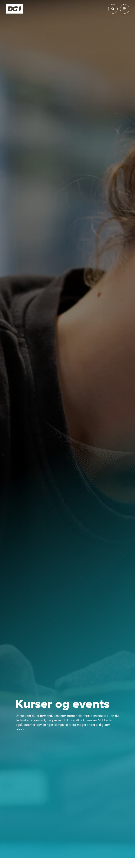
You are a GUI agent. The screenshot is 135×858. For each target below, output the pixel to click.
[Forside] (14, 9)
